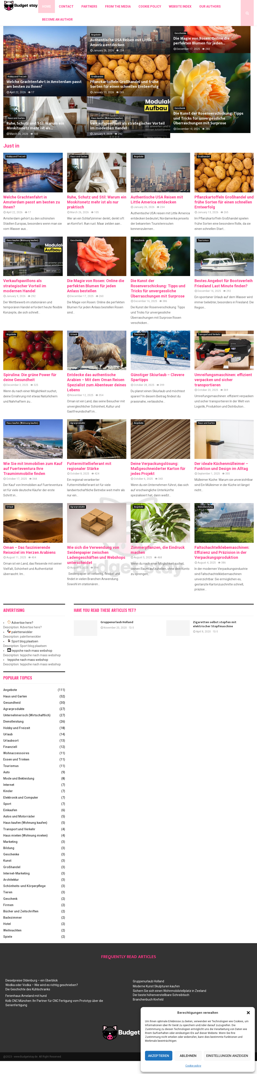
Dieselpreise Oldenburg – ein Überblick (31, 993)
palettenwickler (22, 645)
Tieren (7, 905)
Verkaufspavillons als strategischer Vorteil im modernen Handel (127, 139)
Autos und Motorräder (19, 829)
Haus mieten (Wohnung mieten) (25, 848)
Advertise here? (22, 635)
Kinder (8, 804)
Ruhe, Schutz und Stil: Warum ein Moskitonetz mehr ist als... (35, 139)
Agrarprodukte (77, 436)
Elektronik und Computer (20, 810)
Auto (6, 785)
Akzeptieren (158, 1056)
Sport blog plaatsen (25, 654)
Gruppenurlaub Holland (116, 635)
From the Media (118, 6)
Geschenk (180, 126)
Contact (66, 6)
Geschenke (180, 48)
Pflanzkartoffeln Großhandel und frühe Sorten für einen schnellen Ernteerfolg (124, 97)
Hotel (7, 937)
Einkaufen (10, 823)
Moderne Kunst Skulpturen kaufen (156, 999)
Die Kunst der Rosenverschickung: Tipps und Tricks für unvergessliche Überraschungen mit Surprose (208, 136)
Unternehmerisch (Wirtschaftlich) (27, 728)
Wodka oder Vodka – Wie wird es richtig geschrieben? (41, 998)
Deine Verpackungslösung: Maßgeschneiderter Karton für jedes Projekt (158, 481)
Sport (7, 817)
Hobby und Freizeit (17, 89)
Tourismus (203, 253)
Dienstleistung (205, 520)
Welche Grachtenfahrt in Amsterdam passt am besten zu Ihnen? (44, 97)
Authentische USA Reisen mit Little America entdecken (121, 55)
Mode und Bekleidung (18, 791)
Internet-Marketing (16, 886)
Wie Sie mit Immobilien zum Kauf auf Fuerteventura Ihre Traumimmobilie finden (32, 481)
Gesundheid (12, 715)
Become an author (57, 19)
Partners (89, 6)
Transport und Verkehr (209, 347)
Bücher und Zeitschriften (20, 924)
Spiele (7, 949)
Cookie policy (193, 1065)
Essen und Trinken (16, 772)
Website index (180, 6)
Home (46, 6)
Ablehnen (188, 1056)
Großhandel (97, 89)
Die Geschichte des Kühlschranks (27, 1002)
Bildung (8, 861)
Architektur (11, 892)
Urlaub (73, 347)
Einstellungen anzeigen (227, 1056)
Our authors (210, 6)
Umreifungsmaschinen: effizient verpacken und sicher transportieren (223, 392)
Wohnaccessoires (16, 766)
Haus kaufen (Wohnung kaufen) (107, 131)
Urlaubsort (10, 753)
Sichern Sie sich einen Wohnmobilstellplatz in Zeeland (169, 1004)
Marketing (10, 854)
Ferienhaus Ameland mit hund (26, 1009)
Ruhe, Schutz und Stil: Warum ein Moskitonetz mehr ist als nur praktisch (96, 215)
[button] (248, 1013)
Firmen (8, 918)
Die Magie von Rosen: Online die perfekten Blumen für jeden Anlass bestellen (95, 298)
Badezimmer (12, 930)
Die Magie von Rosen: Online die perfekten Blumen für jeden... (210, 55)
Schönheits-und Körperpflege (24, 899)
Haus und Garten (16, 131)
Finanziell (10, 760)
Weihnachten (12, 943)
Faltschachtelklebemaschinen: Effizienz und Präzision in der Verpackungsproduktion (221, 565)
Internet (8, 797)
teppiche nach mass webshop (32, 663)
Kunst (7, 873)
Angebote (96, 48)
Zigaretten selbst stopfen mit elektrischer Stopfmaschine (214, 637)
